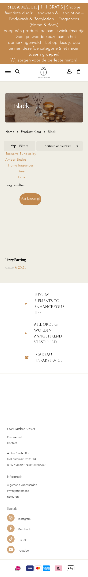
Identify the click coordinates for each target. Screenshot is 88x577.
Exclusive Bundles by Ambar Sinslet (20, 156)
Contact (12, 452)
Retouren (13, 505)
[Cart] (77, 71)
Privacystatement (18, 499)
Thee (21, 171)
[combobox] (59, 146)
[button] (8, 71)
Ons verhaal (14, 446)
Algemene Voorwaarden (22, 494)
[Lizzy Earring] (24, 223)
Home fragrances (21, 165)
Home (9, 132)
